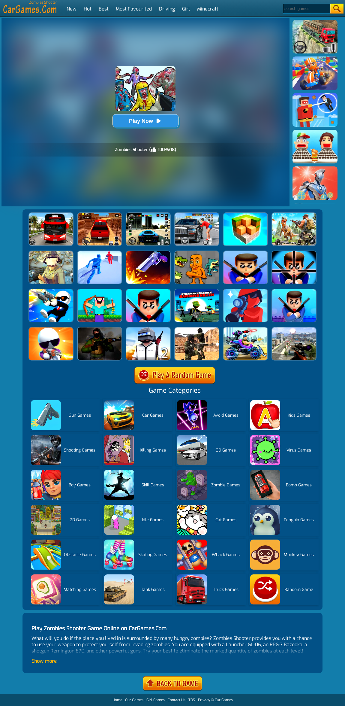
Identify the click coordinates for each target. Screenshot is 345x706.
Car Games (224, 700)
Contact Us (176, 700)
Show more (44, 661)
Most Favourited (134, 9)
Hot (88, 9)
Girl (186, 9)
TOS (191, 700)
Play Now (145, 121)
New (71, 9)
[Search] (306, 9)
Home (117, 700)
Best (104, 9)
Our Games (134, 700)
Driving (167, 9)
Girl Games (155, 700)
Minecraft (207, 9)
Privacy (204, 700)
